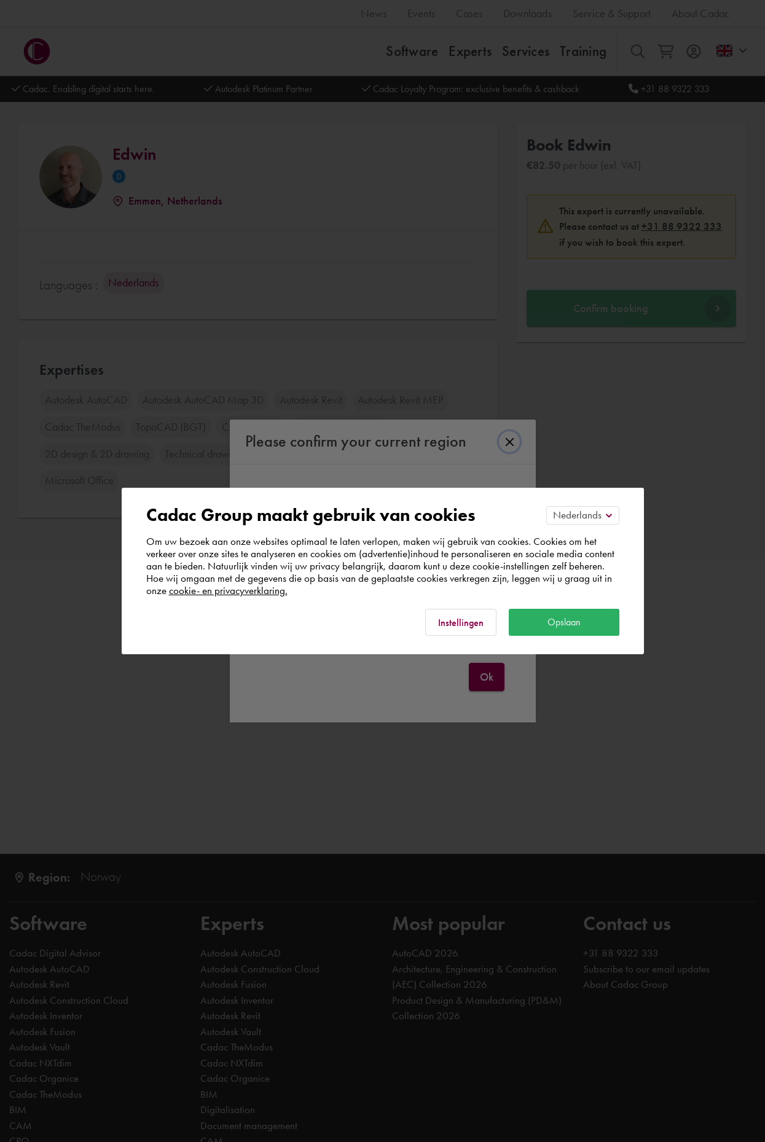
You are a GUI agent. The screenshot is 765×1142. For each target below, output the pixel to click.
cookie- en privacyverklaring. (228, 590)
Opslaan (564, 622)
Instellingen (461, 622)
